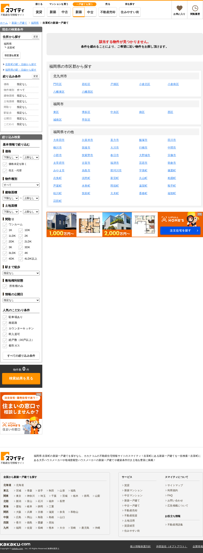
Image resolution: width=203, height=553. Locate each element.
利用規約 (172, 490)
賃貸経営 (129, 525)
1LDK (12, 235)
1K (10, 230)
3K (10, 247)
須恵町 (86, 178)
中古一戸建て (132, 505)
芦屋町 (57, 185)
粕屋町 (172, 178)
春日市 (114, 155)
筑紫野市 (87, 155)
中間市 (172, 147)
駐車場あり (16, 317)
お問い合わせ (175, 500)
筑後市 (86, 147)
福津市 (114, 162)
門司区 (57, 84)
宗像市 (172, 155)
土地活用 (129, 520)
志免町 (57, 178)
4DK (11, 258)
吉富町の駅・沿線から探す (20, 64)
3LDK (12, 252)
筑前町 (86, 193)
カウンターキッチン (21, 328)
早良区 (86, 119)
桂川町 (57, 193)
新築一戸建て (132, 500)
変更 (35, 36)
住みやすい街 (130, 12)
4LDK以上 (29, 258)
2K (26, 235)
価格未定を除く (18, 163)
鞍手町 (172, 185)
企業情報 (198, 546)
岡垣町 (114, 185)
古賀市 (86, 162)
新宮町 (114, 178)
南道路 (13, 322)
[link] (21, 413)
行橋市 (143, 147)
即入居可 (14, 334)
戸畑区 (114, 84)
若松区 (86, 84)
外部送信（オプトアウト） (171, 546)
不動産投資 (130, 515)
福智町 (172, 193)
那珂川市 (116, 170)
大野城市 (144, 155)
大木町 (114, 193)
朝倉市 (172, 162)
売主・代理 (15, 170)
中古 (65, 12)
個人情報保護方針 (140, 546)
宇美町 (143, 170)
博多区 (86, 112)
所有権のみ (16, 286)
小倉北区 (144, 84)
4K (26, 252)
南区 (142, 112)
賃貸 (39, 12)
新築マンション (133, 490)
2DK (11, 241)
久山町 (143, 178)
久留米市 (87, 140)
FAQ (170, 495)
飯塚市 (143, 140)
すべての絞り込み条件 (21, 355)
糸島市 (86, 170)
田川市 (172, 140)
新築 (53, 12)
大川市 (114, 147)
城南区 (57, 119)
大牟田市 (58, 140)
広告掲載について (177, 505)
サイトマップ (175, 485)
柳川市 (57, 147)
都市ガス (14, 345)
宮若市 (143, 162)
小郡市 (57, 155)
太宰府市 (58, 162)
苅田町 (57, 200)
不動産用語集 (175, 524)
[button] (125, 224)
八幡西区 (87, 91)
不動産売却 (107, 12)
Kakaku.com (17, 548)
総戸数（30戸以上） (21, 339)
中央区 (114, 112)
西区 (170, 112)
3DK (27, 247)
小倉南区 (173, 84)
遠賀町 (143, 185)
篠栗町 (172, 170)
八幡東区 (58, 91)
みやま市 (58, 170)
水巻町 (86, 185)
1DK (27, 230)
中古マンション (133, 495)
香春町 (143, 193)
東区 (56, 112)
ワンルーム (16, 224)
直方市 (114, 140)
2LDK (28, 241)
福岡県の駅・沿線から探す (20, 69)
